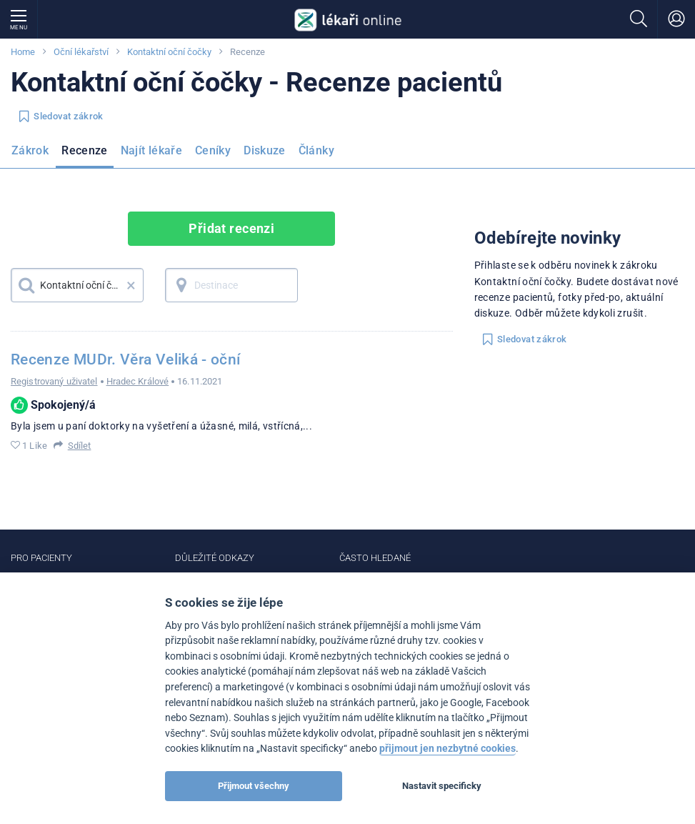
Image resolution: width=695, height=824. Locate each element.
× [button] (131, 285)
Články (316, 150)
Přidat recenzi (231, 228)
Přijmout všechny (253, 785)
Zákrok (30, 150)
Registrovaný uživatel (54, 381)
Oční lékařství (81, 51)
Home (23, 51)
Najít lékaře (151, 150)
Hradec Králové (137, 381)
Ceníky (213, 150)
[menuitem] (33, 155)
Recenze (84, 150)
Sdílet (79, 445)
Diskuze (265, 150)
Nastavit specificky (441, 785)
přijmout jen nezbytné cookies (447, 749)
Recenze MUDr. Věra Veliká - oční (126, 359)
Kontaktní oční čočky (169, 51)
